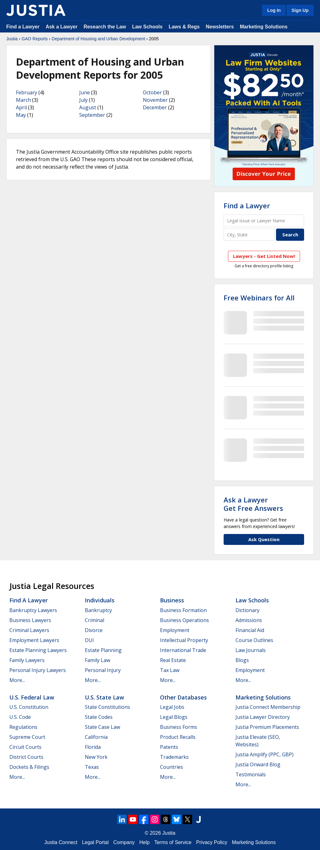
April (21, 107)
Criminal (94, 620)
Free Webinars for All (259, 298)
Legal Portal (95, 842)
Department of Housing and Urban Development (98, 38)
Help (144, 842)
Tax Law (169, 670)
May (21, 114)
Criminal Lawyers (29, 630)
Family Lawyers (27, 660)
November (155, 99)
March (23, 99)
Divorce (94, 630)
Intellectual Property (184, 640)
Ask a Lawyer (62, 26)
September (92, 114)
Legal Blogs (173, 717)
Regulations (23, 727)
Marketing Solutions (264, 26)
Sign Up (300, 10)
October (152, 92)
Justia (12, 38)
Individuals (99, 600)
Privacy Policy (211, 842)
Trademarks (174, 757)
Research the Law (105, 26)
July (83, 99)
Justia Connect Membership (267, 707)
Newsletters (220, 26)
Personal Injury (103, 670)
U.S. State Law (104, 697)
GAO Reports (35, 38)
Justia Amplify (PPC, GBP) (264, 754)
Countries (171, 767)
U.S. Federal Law (31, 697)
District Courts (26, 757)
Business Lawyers (30, 620)
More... (17, 680)
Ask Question (263, 539)
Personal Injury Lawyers (37, 670)
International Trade (183, 650)
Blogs (242, 660)
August (87, 107)
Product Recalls (178, 737)
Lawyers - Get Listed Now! (264, 256)
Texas (92, 767)
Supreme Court (27, 737)
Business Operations (184, 620)
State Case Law (102, 727)
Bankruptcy (98, 610)
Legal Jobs (172, 707)
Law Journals (250, 650)
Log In (274, 10)
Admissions (248, 620)
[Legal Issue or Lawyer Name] (264, 221)
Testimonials (250, 774)
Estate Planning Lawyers (38, 650)
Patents (169, 747)
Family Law (97, 660)
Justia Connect (60, 842)
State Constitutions (107, 707)
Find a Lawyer (23, 26)
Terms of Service (173, 842)
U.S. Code (20, 717)
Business (172, 600)
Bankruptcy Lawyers (33, 610)
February (26, 92)
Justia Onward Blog (257, 764)
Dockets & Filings (29, 767)
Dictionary (247, 610)
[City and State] (249, 235)
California (96, 737)
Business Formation (183, 610)
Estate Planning (103, 650)
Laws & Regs (184, 26)
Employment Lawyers (34, 640)
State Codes (99, 717)
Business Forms (178, 727)
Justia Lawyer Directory (262, 717)
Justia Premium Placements (267, 727)
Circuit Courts (25, 747)
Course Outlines (254, 640)
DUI (89, 640)
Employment (174, 630)
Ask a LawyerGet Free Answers (253, 503)
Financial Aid (249, 630)
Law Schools (147, 26)
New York (96, 757)
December (155, 107)
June (84, 92)
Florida (93, 747)
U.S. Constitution (28, 707)
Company (123, 842)
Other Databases (183, 697)
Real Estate (173, 660)
